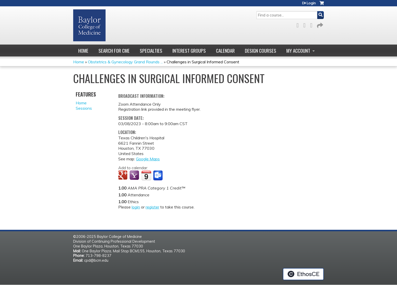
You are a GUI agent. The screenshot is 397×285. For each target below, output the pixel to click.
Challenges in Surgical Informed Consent (203, 61)
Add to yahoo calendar (135, 175)
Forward (319, 24)
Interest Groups (189, 50)
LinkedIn (312, 24)
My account (298, 50)
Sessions (84, 108)
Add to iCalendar (146, 175)
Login (311, 3)
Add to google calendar (123, 175)
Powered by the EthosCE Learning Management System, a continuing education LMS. (303, 274)
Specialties (151, 50)
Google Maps (148, 158)
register (152, 207)
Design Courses (260, 50)
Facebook (299, 24)
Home (83, 50)
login (136, 207)
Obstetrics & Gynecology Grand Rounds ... (125, 61)
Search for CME (114, 50)
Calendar (225, 50)
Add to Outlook (158, 175)
